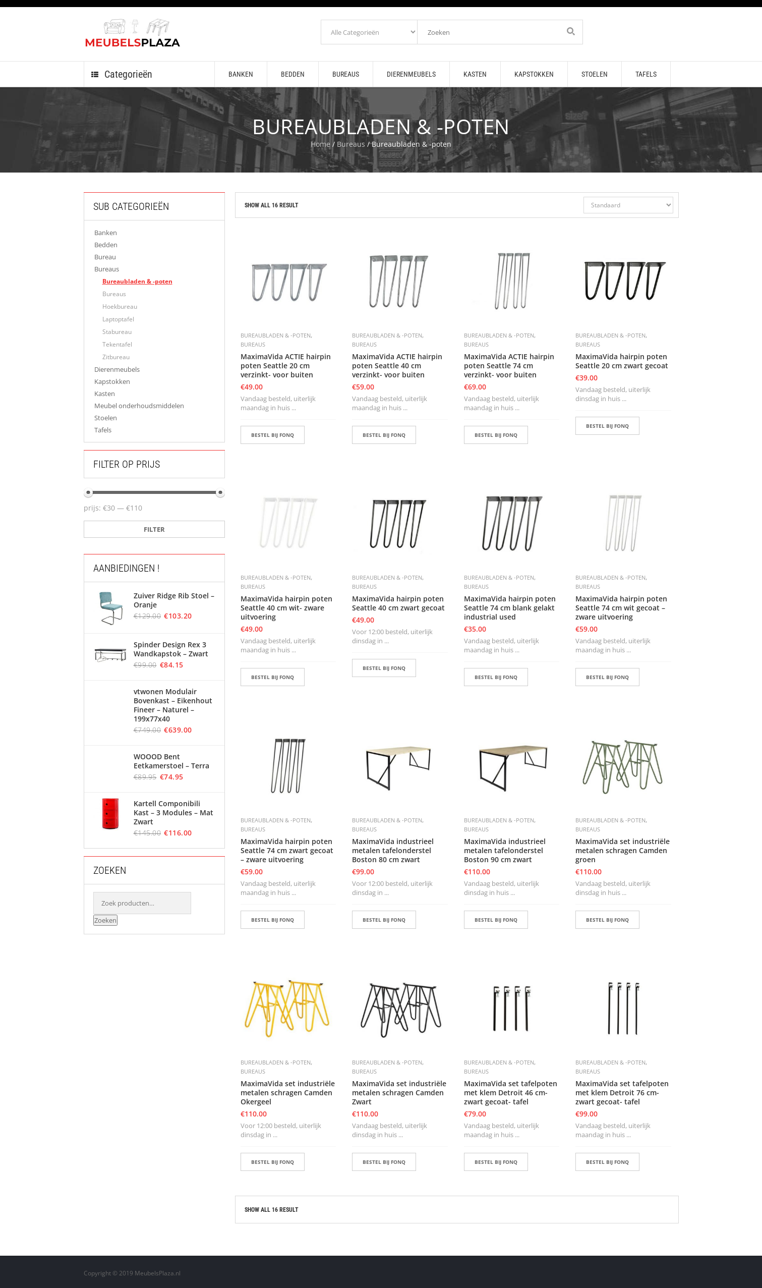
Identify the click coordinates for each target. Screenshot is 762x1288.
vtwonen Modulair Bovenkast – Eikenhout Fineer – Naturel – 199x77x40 (173, 705)
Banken (105, 232)
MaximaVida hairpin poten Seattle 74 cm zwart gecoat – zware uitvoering (287, 850)
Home (320, 144)
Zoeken (105, 920)
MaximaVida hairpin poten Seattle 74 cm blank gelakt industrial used (510, 608)
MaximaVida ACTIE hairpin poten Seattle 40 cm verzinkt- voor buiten (397, 365)
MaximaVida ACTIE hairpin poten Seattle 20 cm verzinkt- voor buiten (286, 365)
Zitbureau (116, 357)
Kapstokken (112, 381)
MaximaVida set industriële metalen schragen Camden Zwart (399, 1092)
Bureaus (351, 144)
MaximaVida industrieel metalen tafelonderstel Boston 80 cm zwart (393, 850)
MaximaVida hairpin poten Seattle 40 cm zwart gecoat (398, 603)
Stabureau (117, 331)
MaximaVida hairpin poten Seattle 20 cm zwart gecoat (621, 361)
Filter (154, 529)
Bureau (105, 256)
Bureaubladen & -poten (137, 281)
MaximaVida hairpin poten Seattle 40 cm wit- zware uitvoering (286, 608)
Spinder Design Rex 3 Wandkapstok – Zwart (170, 649)
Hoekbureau (119, 306)
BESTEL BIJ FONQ (272, 434)
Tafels (102, 429)
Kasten (104, 393)
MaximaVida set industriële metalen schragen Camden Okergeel (288, 1092)
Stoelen (105, 417)
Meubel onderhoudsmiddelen (139, 405)
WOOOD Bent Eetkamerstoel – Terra (171, 761)
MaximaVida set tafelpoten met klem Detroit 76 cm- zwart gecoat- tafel (622, 1092)
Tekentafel (117, 344)
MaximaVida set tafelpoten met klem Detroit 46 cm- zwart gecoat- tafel (510, 1092)
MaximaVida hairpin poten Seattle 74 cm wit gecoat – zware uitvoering (621, 608)
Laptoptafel (118, 319)
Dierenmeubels (117, 369)
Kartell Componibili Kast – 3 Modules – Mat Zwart (173, 812)
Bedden (106, 244)
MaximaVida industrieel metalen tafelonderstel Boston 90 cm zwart (505, 850)
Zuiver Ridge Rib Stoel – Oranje (173, 600)
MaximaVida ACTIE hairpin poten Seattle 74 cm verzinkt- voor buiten (509, 365)
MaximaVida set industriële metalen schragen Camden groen (622, 850)
